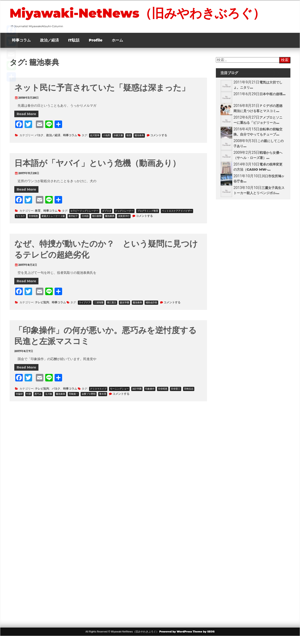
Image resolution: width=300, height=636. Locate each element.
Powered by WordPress (175, 631)
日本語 (85, 216)
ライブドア (84, 302)
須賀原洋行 (124, 216)
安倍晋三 (175, 388)
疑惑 (128, 135)
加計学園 (137, 388)
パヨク (39, 135)
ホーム (117, 40)
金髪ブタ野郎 (89, 393)
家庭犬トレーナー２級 (53, 216)
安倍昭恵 (33, 216)
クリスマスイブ (98, 388)
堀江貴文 (111, 302)
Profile (95, 40)
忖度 (28, 393)
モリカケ (20, 216)
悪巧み (37, 393)
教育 (38, 210)
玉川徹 (48, 393)
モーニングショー (119, 388)
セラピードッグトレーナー (84, 210)
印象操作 (149, 388)
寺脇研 (19, 393)
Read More (26, 114)
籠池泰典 (139, 135)
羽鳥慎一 (73, 393)
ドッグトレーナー (124, 210)
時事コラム (21, 40)
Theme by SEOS (203, 631)
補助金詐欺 (151, 302)
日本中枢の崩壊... (272, 94)
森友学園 (124, 302)
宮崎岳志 (188, 388)
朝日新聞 (96, 216)
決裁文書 (118, 135)
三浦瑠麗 (98, 302)
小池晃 (106, 135)
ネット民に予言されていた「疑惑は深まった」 (102, 88)
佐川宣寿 (94, 135)
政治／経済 (49, 40)
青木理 (102, 393)
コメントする (158, 135)
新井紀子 (73, 216)
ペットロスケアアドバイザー (177, 210)
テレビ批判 (42, 302)
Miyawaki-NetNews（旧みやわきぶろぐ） (137, 13)
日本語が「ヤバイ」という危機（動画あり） (97, 163)
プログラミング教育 (147, 210)
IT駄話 (73, 40)
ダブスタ (106, 210)
